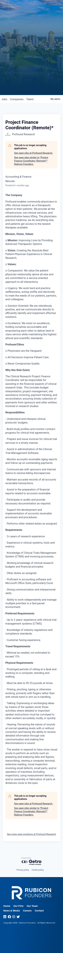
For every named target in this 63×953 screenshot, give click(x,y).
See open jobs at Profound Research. (33, 153)
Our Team (32, 905)
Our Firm (18, 905)
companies (17, 99)
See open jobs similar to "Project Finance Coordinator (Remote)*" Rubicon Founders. (31, 160)
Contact (39, 910)
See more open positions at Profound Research (31, 834)
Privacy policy (22, 870)
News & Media (11, 910)
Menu (51, 7)
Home (6, 905)
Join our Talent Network (31, 82)
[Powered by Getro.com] (32, 861)
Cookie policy (38, 870)
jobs (4, 99)
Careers (27, 910)
